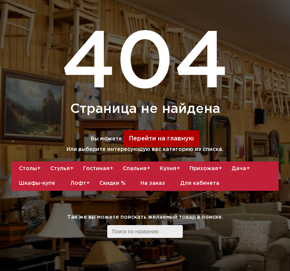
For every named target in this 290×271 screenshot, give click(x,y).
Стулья (63, 169)
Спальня (137, 169)
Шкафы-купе (37, 183)
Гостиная (99, 169)
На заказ (152, 183)
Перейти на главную (161, 139)
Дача (241, 169)
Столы (31, 169)
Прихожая (207, 169)
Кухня (171, 169)
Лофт (81, 183)
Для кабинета (199, 183)
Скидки (112, 183)
